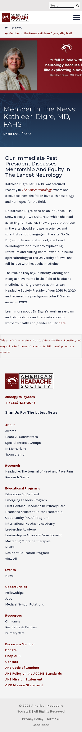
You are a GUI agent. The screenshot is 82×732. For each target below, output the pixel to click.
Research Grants (17, 477)
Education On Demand (22, 494)
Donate (11, 650)
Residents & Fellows (21, 627)
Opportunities (16, 587)
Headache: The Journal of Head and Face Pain (39, 471)
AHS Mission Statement (23, 679)
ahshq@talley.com (20, 397)
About (10, 425)
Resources (13, 615)
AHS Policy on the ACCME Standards (33, 673)
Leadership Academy (20, 529)
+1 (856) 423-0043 (20, 403)
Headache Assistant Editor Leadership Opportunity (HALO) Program (34, 515)
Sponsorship (14, 454)
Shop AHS (12, 656)
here (62, 323)
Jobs (8, 598)
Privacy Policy (32, 719)
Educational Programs (22, 488)
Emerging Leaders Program (26, 500)
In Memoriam (15, 449)
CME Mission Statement (24, 685)
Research (12, 465)
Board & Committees (21, 437)
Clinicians (12, 621)
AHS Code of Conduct (22, 668)
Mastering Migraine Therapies (28, 541)
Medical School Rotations (24, 604)
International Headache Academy (30, 523)
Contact (11, 662)
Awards (10, 431)
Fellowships (14, 593)
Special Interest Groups (23, 443)
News (9, 576)
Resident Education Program (27, 553)
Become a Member (20, 644)
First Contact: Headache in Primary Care (35, 506)
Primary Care (14, 633)
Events (10, 570)
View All (11, 559)
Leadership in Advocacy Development (33, 535)
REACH (10, 547)
